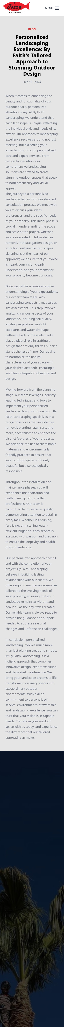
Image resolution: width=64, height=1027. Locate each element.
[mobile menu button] (57, 8)
